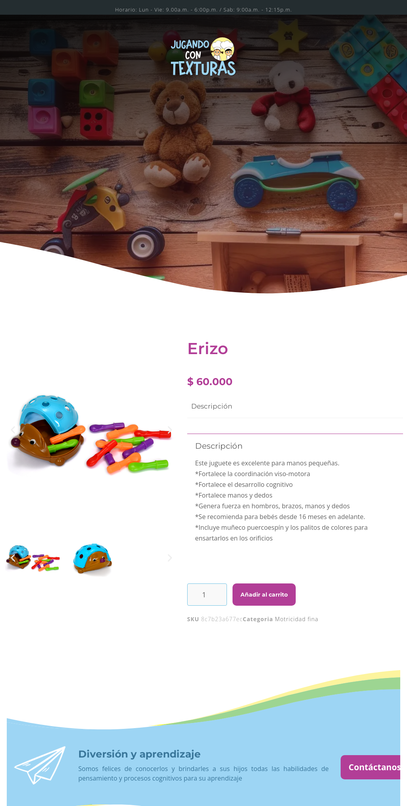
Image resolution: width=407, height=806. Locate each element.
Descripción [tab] (211, 406)
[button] (13, 430)
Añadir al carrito (264, 594)
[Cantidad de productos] (207, 594)
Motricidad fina (296, 619)
